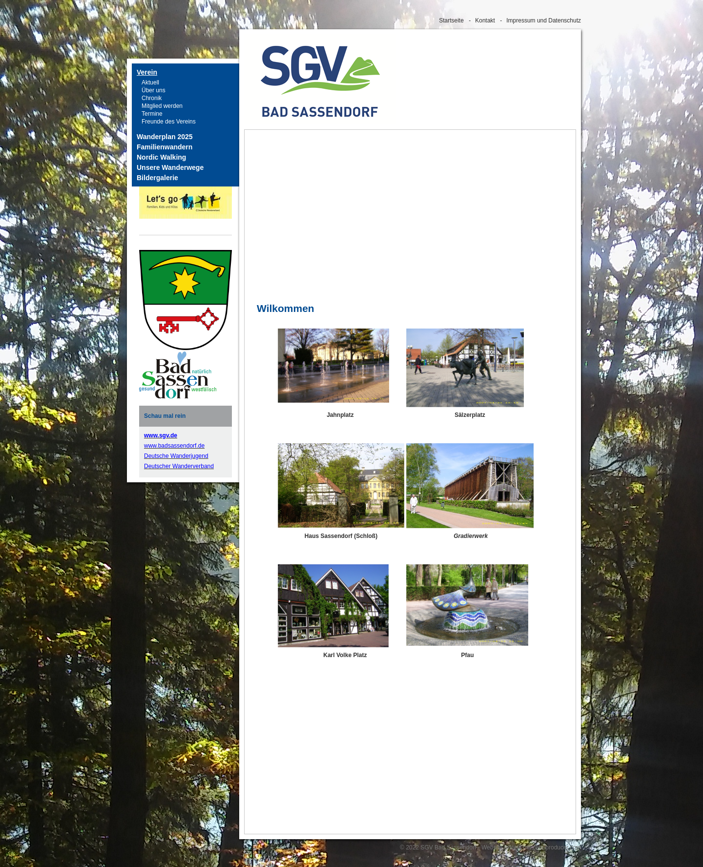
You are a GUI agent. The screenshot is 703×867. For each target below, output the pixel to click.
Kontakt (485, 20)
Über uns (153, 90)
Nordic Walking (161, 157)
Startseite (451, 20)
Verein (147, 72)
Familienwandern (164, 147)
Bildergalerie (157, 178)
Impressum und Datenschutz (543, 20)
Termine (152, 113)
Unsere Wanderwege (170, 167)
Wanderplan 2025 (165, 137)
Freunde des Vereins (169, 121)
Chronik (152, 98)
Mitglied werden (162, 106)
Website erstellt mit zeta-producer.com (531, 847)
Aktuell (150, 82)
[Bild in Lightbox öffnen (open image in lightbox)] (177, 374)
